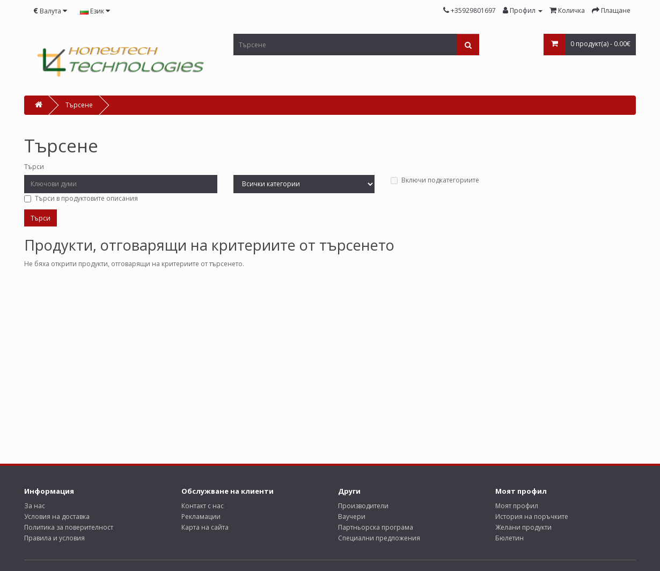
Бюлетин (509, 538)
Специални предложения (379, 538)
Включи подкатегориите (435, 180)
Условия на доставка (57, 516)
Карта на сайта (205, 527)
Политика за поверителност (68, 527)
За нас (34, 505)
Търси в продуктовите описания (81, 198)
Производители (363, 505)
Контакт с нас (202, 505)
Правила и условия (54, 538)
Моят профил (516, 505)
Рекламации (201, 516)
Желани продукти (523, 527)
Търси (34, 166)
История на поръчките (531, 516)
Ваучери (351, 516)
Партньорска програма (375, 527)
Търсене (79, 104)
